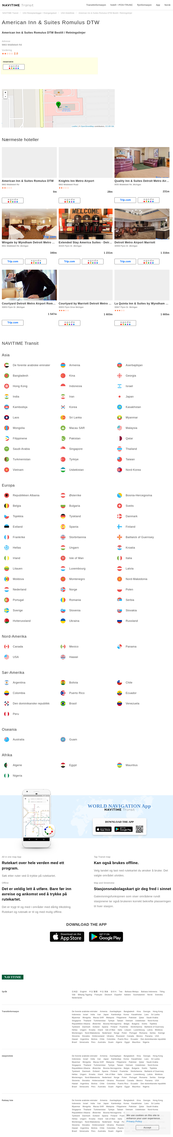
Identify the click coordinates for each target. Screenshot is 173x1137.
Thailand (87, 1021)
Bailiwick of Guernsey (154, 1027)
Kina (139, 1011)
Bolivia (94, 1039)
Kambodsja (116, 1014)
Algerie (119, 1042)
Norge (116, 1033)
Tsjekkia (153, 1024)
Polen (124, 1033)
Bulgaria (135, 1024)
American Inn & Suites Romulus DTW (51, 22)
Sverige (161, 1033)
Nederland (107, 1033)
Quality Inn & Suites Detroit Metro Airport (143, 180)
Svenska (159, 995)
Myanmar (76, 1018)
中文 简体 (104, 992)
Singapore (76, 1021)
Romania (143, 1033)
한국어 (114, 992)
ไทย (120, 992)
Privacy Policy (134, 1121)
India (93, 1014)
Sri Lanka (155, 1014)
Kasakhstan (136, 1014)
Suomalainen (139, 995)
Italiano (127, 995)
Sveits (144, 1024)
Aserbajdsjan (115, 1011)
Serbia (153, 1033)
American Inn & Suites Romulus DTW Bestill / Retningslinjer (44, 32)
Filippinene (122, 1018)
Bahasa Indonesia (149, 992)
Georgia (146, 1011)
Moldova (158, 1030)
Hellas (74, 1030)
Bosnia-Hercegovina (112, 1024)
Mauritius (136, 1042)
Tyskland (76, 1027)
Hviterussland (98, 1036)
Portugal (133, 1033)
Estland (96, 1027)
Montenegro (77, 1033)
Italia (120, 1030)
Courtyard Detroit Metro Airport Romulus (30, 303)
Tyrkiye (111, 1021)
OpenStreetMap (87, 126)
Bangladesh (129, 1011)
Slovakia (86, 1036)
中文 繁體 (93, 992)
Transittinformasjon (96, 5)
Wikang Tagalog (85, 995)
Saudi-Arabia (152, 1018)
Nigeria (146, 1042)
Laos (146, 1014)
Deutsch (108, 995)
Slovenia (76, 1036)
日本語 (75, 992)
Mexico (139, 1036)
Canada (130, 1036)
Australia (102, 1042)
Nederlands (77, 998)
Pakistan (133, 1018)
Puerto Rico (123, 1039)
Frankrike (124, 1027)
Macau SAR (98, 1018)
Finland (114, 1027)
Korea (126, 1014)
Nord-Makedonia (92, 1033)
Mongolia (87, 1018)
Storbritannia (136, 1027)
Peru (93, 1042)
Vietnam (129, 1021)
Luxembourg (139, 1030)
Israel (85, 1014)
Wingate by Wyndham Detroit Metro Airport (32, 242)
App (158, 5)
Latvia (150, 1030)
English (83, 992)
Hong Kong (158, 1011)
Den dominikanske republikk (153, 1039)
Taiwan (120, 1021)
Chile (102, 1039)
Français (98, 995)
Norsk (150, 995)
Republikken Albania (81, 1024)
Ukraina (110, 1036)
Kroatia (92, 1030)
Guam (111, 1042)
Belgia (126, 1024)
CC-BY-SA (109, 126)
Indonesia (76, 1014)
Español (118, 995)
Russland (120, 1036)
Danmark (86, 1027)
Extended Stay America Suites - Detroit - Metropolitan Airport (101, 242)
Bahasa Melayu (132, 992)
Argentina (84, 1039)
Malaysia (110, 1018)
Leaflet (75, 126)
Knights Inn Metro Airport (76, 180)
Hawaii (75, 1039)
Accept (147, 1127)
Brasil (74, 1042)
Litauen (127, 1030)
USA (157, 1036)
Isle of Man (110, 1030)
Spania (105, 1027)
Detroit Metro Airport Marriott (134, 242)
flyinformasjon (144, 5)
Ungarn (83, 1030)
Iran (99, 1014)
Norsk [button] (168, 5)
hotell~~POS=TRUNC (121, 5)
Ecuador (134, 1039)
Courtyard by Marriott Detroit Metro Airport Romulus (95, 303)
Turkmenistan (100, 1021)
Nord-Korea (153, 1021)
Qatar (141, 1018)
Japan (106, 1014)
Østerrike (97, 1024)
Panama (149, 1036)
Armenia (103, 1011)
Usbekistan (140, 1021)
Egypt (127, 1042)
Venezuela (84, 1042)
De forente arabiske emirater (84, 1011)
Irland (100, 1030)
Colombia (111, 1039)
